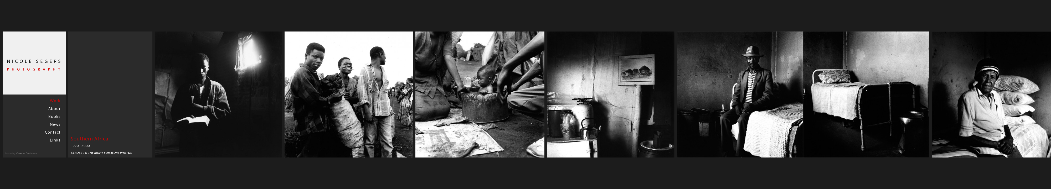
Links (55, 140)
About (54, 109)
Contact (52, 132)
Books (54, 117)
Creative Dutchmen (26, 153)
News (55, 125)
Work (55, 101)
